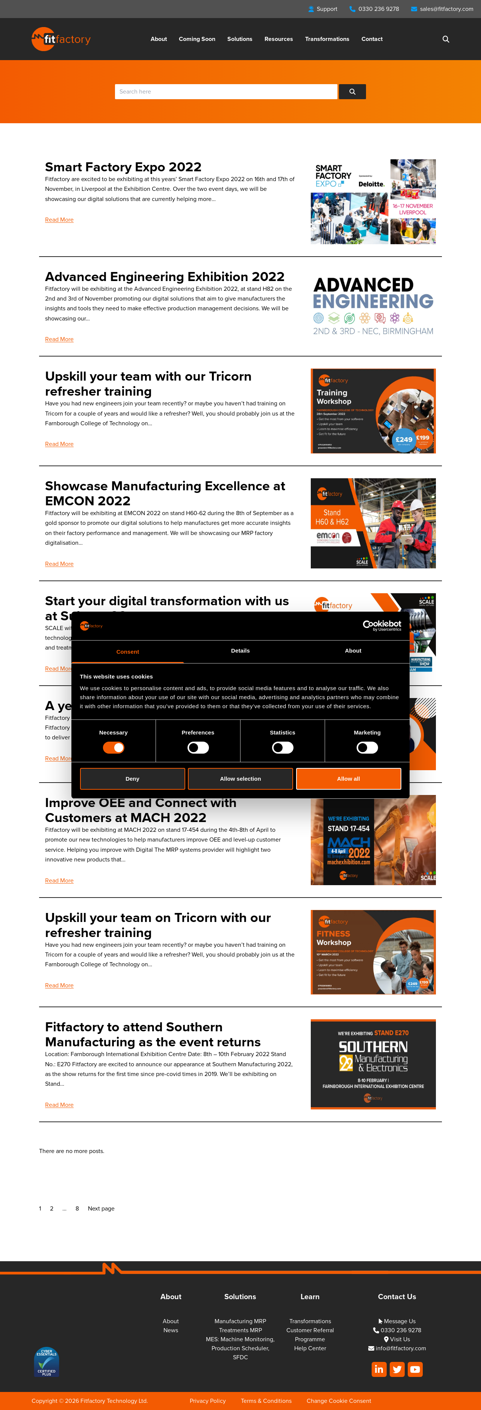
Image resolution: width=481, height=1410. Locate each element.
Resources (279, 39)
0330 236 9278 (397, 1330)
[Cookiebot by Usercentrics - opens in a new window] (368, 626)
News (170, 1330)
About (159, 39)
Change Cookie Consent (339, 1400)
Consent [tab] (127, 651)
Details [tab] (240, 650)
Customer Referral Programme (310, 1335)
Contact (372, 39)
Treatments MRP (240, 1330)
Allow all (348, 778)
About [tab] (353, 650)
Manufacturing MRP (240, 1321)
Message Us (397, 1321)
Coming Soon (197, 39)
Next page (101, 1208)
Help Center (310, 1348)
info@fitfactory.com (397, 1348)
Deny (132, 778)
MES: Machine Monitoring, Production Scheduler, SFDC (240, 1348)
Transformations (327, 39)
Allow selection (240, 778)
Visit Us (397, 1339)
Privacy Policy (208, 1400)
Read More (59, 219)
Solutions (240, 39)
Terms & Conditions (266, 1400)
